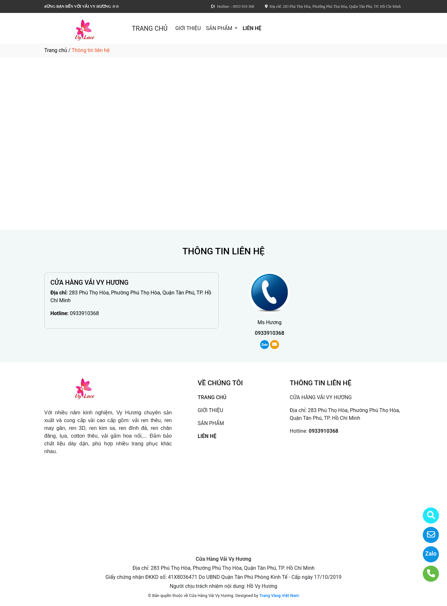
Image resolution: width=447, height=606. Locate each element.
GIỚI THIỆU (188, 28)
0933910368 (84, 313)
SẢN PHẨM (220, 28)
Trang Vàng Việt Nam (279, 595)
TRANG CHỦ (149, 28)
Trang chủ (55, 50)
